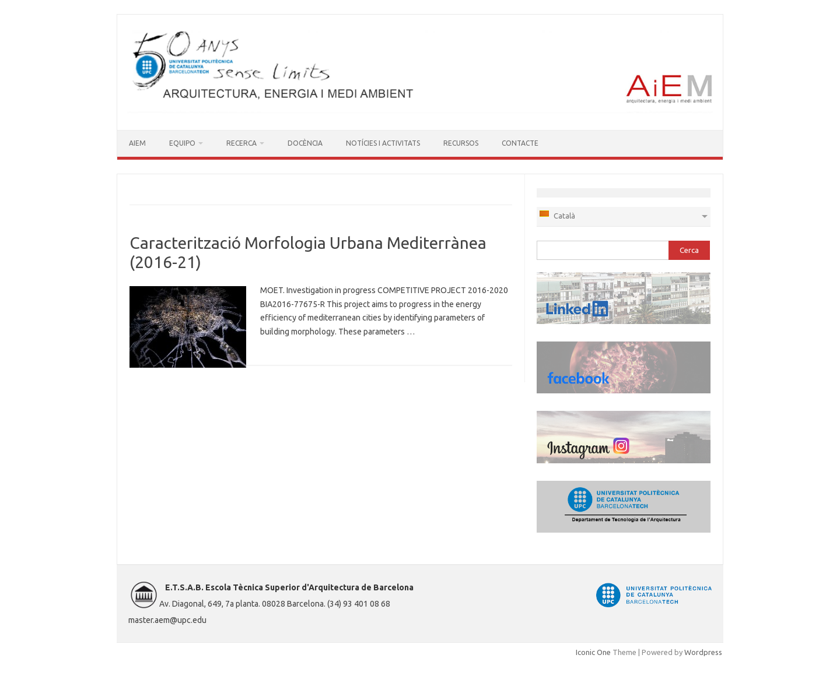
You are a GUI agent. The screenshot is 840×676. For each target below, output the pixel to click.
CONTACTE (520, 143)
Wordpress (703, 652)
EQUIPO (182, 143)
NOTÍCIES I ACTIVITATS (383, 143)
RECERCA (241, 143)
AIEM (137, 143)
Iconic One (593, 652)
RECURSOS (460, 143)
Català (556, 214)
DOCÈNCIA (305, 143)
